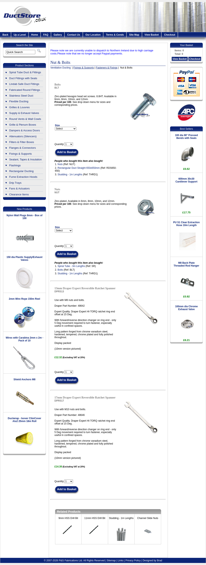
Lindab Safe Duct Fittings (24, 84)
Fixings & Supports (20, 153)
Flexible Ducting (18, 101)
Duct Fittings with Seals (23, 78)
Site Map (134, 34)
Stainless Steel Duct (21, 95)
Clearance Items (19, 194)
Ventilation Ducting (60, 67)
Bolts (60, 269)
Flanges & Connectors (22, 147)
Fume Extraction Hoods (23, 176)
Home (34, 34)
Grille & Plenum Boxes (22, 124)
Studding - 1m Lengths (70, 174)
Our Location (93, 34)
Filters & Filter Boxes (21, 142)
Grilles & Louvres (19, 107)
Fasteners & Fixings (106, 67)
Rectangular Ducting (21, 171)
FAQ (45, 34)
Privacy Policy (133, 560)
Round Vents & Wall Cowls (25, 118)
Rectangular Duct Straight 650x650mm (79, 168)
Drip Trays (15, 182)
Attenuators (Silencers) (23, 136)
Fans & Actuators (19, 188)
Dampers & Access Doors (24, 130)
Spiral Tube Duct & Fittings (25, 72)
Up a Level (20, 34)
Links (120, 560)
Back (5, 34)
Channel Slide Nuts (147, 518)
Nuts (60, 164)
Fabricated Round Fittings (24, 89)
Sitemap (111, 560)
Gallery (58, 34)
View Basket (152, 34)
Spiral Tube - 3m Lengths (71, 266)
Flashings (15, 165)
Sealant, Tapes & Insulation (25, 159)
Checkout (169, 34)
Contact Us (73, 34)
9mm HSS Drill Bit (68, 518)
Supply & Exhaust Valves (24, 113)
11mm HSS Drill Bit (94, 518)
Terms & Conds (115, 34)
